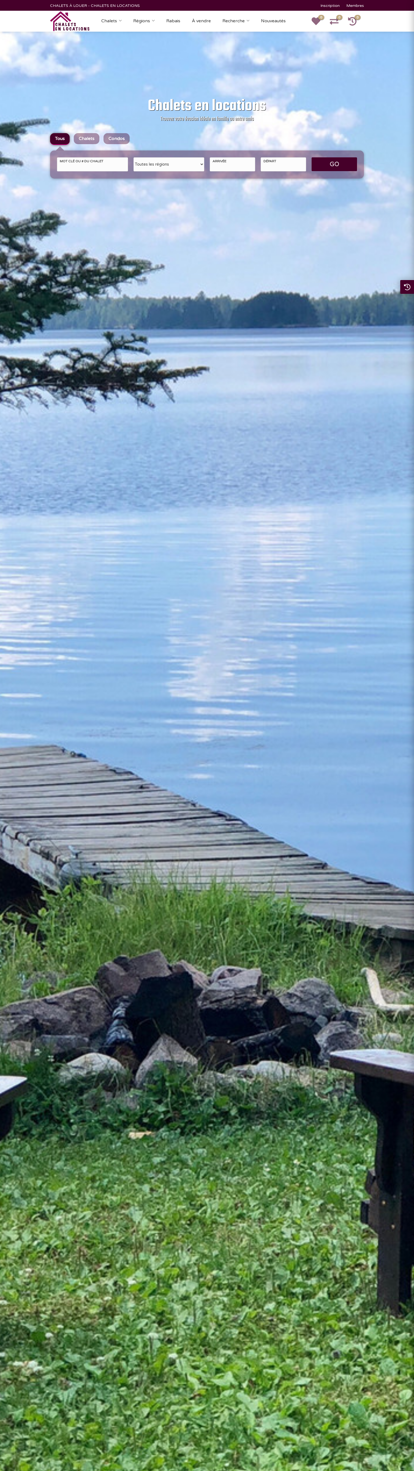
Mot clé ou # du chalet (81, 161)
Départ (269, 161)
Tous (60, 138)
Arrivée (219, 161)
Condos (116, 138)
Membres (355, 5)
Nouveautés (273, 21)
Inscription (330, 5)
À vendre (201, 21)
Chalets (109, 21)
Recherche (233, 21)
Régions (141, 21)
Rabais (173, 21)
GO (334, 164)
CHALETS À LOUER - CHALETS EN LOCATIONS (95, 5)
